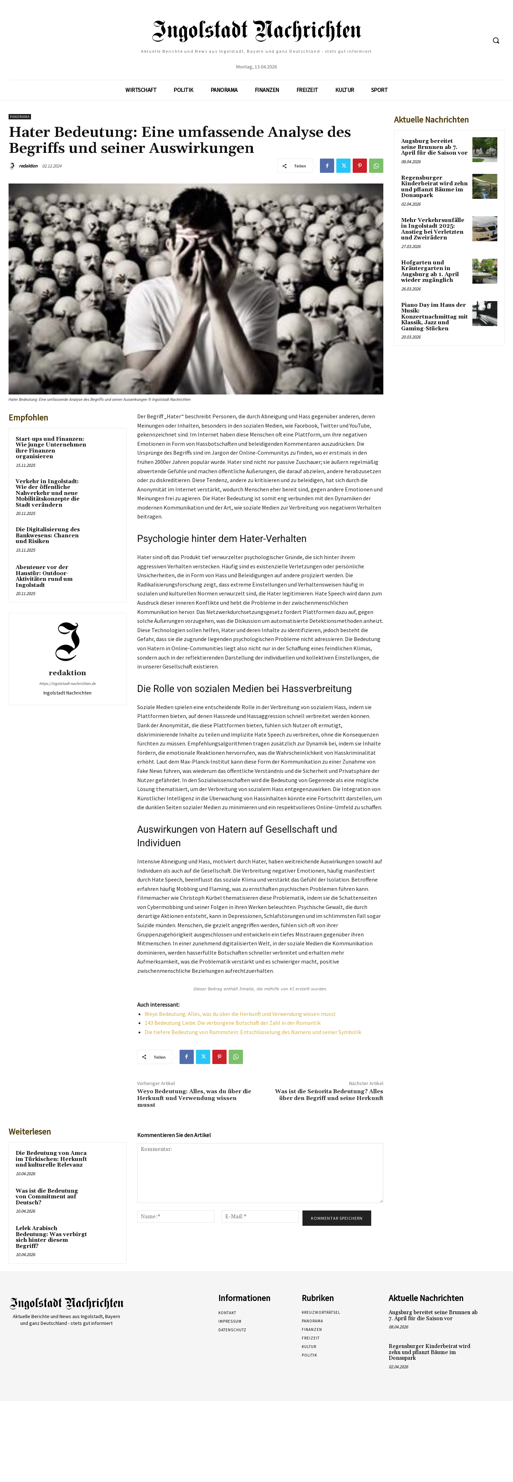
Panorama (20, 116)
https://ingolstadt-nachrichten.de (67, 683)
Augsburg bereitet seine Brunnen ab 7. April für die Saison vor (434, 147)
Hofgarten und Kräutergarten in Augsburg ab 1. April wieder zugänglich (430, 271)
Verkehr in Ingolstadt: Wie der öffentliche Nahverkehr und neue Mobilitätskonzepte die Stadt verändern (47, 493)
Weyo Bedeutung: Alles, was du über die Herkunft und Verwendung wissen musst (240, 1013)
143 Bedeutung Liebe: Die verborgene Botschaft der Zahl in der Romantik (233, 1022)
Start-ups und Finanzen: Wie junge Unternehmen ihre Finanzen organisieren (51, 448)
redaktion (28, 166)
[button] (495, 40)
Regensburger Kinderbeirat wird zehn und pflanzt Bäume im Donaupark (434, 187)
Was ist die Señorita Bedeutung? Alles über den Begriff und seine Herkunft (329, 1095)
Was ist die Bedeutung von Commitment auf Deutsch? (47, 1197)
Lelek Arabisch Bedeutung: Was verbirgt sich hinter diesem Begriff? (51, 1237)
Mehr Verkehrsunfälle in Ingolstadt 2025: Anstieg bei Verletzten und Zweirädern (432, 229)
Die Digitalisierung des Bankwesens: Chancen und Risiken (48, 535)
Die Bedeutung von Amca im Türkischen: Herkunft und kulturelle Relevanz (51, 1159)
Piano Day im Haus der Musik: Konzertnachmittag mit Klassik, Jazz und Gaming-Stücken (434, 317)
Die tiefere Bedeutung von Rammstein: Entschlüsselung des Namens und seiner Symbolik (253, 1032)
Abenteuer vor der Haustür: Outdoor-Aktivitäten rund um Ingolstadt (44, 576)
